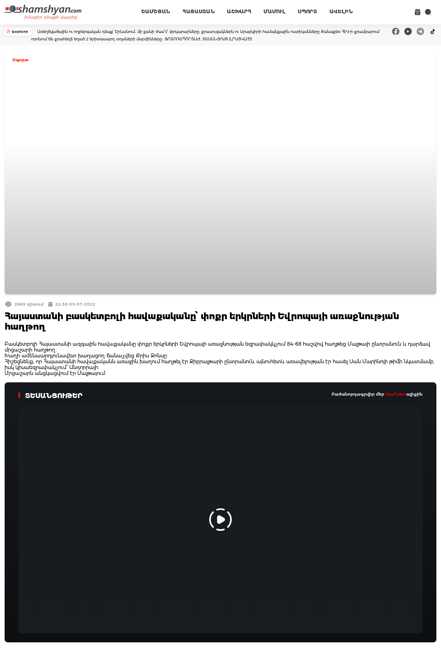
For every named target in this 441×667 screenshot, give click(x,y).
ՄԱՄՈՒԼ (274, 11)
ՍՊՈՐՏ (307, 11)
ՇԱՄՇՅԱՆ (155, 11)
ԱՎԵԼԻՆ (341, 11)
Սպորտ (20, 60)
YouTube (395, 394)
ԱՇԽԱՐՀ (239, 11)
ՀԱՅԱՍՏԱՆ (198, 11)
